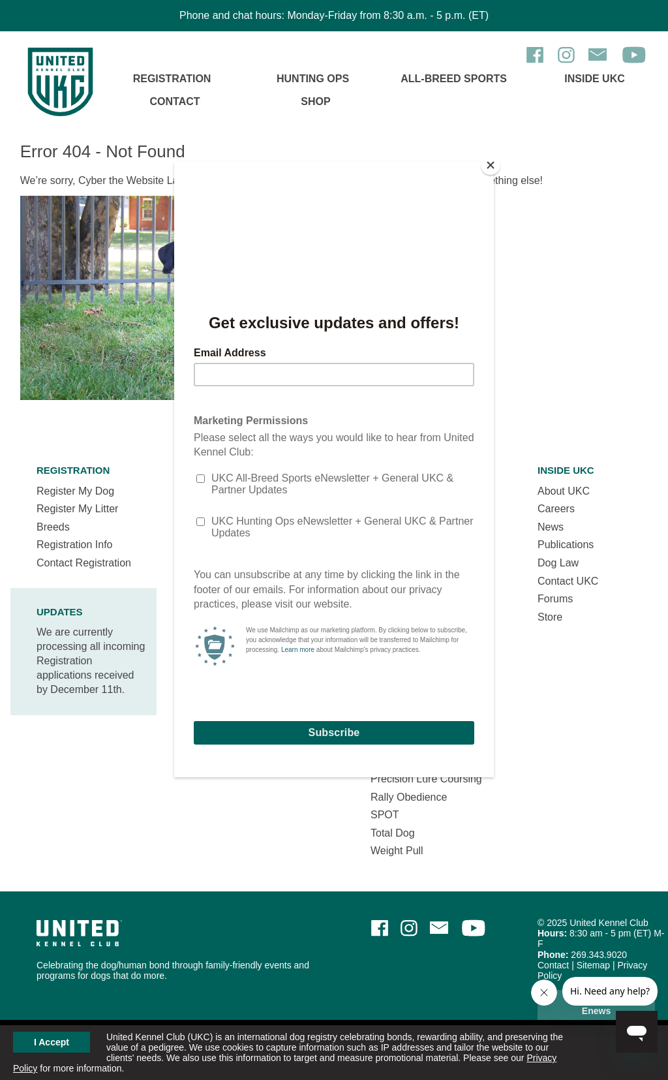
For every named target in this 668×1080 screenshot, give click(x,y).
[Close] (490, 165)
